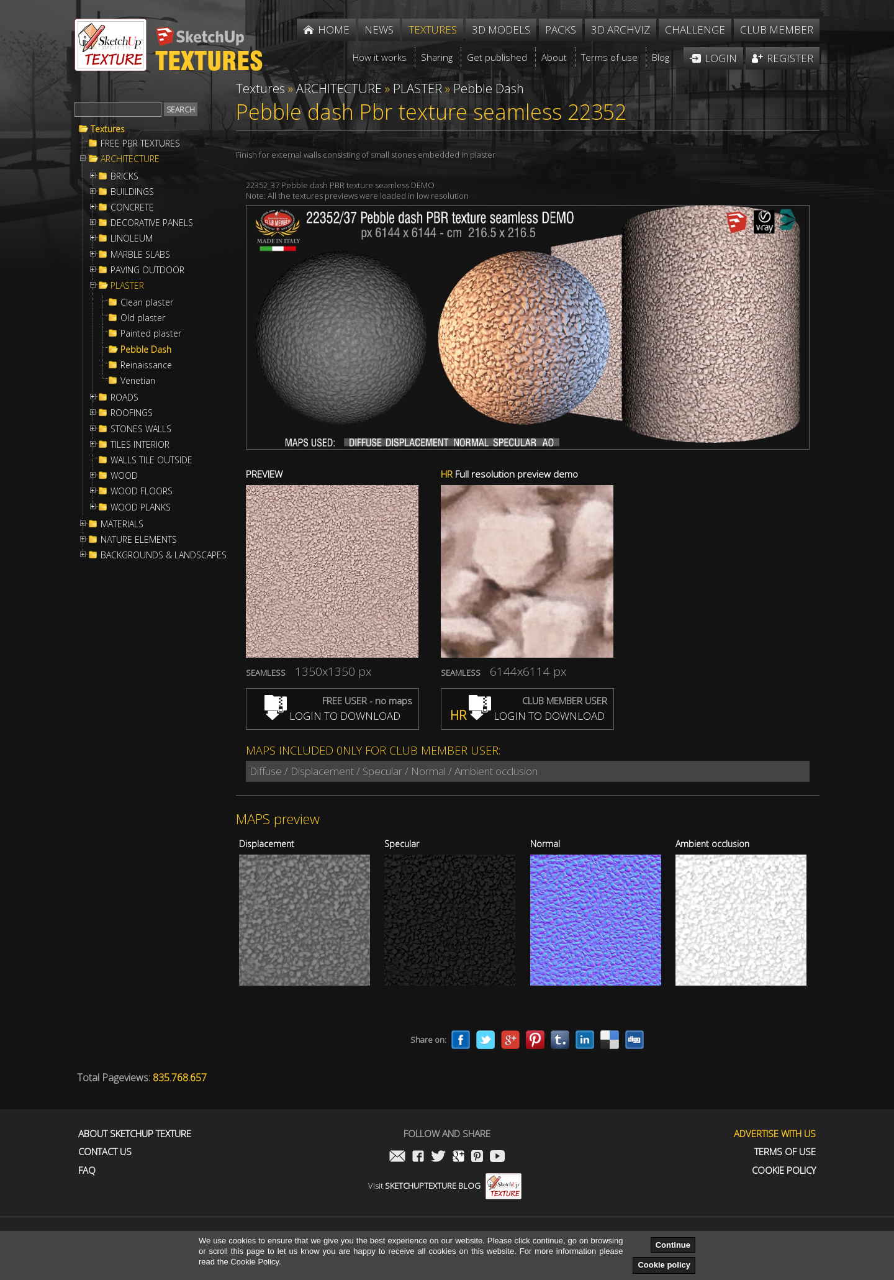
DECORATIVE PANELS (152, 223)
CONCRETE (132, 207)
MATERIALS (122, 524)
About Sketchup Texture (134, 1134)
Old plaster (142, 318)
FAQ (87, 1170)
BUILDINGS (132, 191)
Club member (776, 29)
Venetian (137, 380)
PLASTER (127, 285)
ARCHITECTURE (130, 159)
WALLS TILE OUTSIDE (151, 460)
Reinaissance (146, 365)
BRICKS (124, 176)
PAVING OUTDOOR (147, 270)
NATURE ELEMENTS (139, 539)
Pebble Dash (145, 349)
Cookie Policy (784, 1170)
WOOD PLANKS (141, 507)
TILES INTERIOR (140, 444)
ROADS (124, 397)
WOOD (124, 475)
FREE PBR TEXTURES (140, 143)
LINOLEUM (132, 238)
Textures (108, 129)
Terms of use (785, 1152)
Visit (445, 1185)
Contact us (105, 1152)
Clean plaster (146, 302)
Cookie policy (664, 1264)
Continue (673, 1245)
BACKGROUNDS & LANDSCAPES (164, 555)
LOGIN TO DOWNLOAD (332, 716)
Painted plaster (150, 333)
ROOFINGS (132, 413)
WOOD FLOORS (142, 491)
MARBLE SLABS (140, 254)
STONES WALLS (141, 429)
